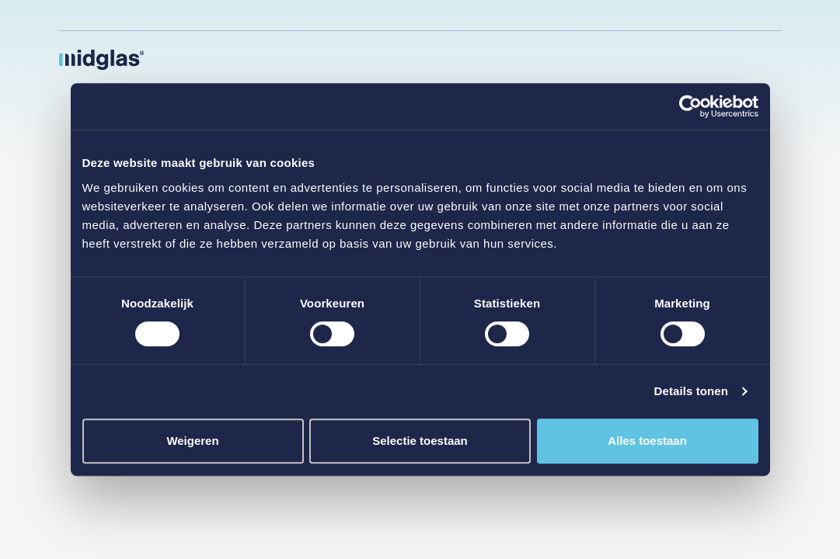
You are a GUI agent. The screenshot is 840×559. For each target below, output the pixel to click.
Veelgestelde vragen (709, 14)
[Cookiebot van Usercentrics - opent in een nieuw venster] (690, 106)
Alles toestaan (647, 440)
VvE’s (511, 59)
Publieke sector (283, 59)
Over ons (605, 59)
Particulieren (443, 59)
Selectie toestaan (420, 440)
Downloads (768, 14)
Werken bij (652, 14)
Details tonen (691, 391)
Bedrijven (366, 59)
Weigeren (192, 440)
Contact (653, 59)
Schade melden (713, 59)
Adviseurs (554, 59)
